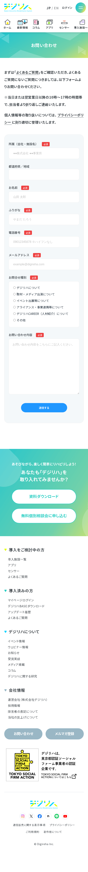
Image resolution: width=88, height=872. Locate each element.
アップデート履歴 (19, 612)
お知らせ (14, 653)
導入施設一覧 (17, 559)
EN (56, 7)
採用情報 (14, 705)
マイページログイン (21, 600)
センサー (14, 571)
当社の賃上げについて (23, 717)
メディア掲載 (16, 664)
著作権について (53, 832)
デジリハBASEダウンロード (26, 606)
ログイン (67, 7)
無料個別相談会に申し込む (44, 515)
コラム (12, 670)
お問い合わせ (23, 733)
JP (48, 7)
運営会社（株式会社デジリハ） (28, 699)
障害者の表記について (23, 711)
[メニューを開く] (80, 7)
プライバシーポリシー (62, 825)
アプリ (12, 565)
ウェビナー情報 (18, 647)
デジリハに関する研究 (22, 676)
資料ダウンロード (44, 496)
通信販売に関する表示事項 (29, 825)
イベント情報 (16, 641)
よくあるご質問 (27, 72)
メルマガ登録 (64, 733)
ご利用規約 (32, 832)
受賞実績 (14, 658)
